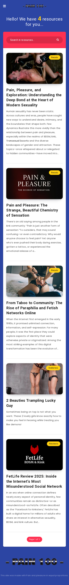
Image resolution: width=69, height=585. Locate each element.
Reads (54, 57)
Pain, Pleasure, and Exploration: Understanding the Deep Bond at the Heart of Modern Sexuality (34, 97)
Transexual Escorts (17, 140)
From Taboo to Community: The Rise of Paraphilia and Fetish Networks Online (34, 308)
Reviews (53, 443)
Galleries (53, 367)
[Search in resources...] (34, 39)
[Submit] (58, 39)
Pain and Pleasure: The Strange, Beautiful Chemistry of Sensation (32, 210)
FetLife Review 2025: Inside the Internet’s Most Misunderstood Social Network (34, 481)
